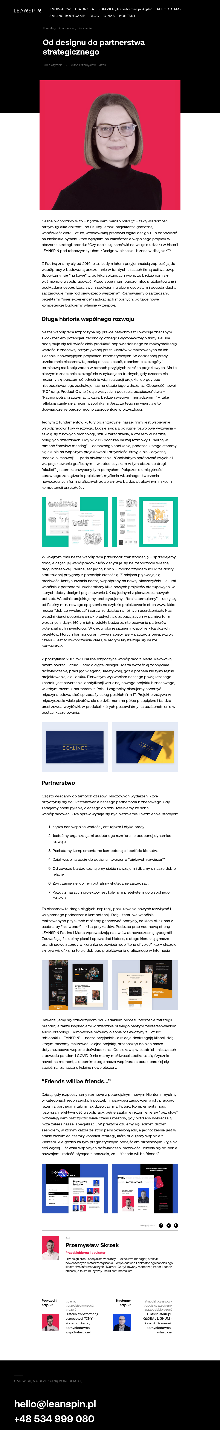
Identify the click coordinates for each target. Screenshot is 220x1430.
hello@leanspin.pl (55, 1403)
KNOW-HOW (60, 9)
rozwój (72, 1309)
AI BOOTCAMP (169, 9)
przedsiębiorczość (80, 1305)
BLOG (94, 16)
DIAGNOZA (84, 9)
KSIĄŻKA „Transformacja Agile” (125, 9)
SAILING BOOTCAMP (67, 16)
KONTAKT (127, 16)
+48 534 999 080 (54, 1418)
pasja (71, 1301)
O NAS (109, 16)
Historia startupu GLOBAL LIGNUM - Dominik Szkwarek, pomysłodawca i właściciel (157, 1323)
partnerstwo (68, 28)
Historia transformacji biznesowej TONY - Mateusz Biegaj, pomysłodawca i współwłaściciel (82, 1323)
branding (50, 28)
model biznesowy (159, 1301)
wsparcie (86, 28)
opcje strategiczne (158, 1305)
